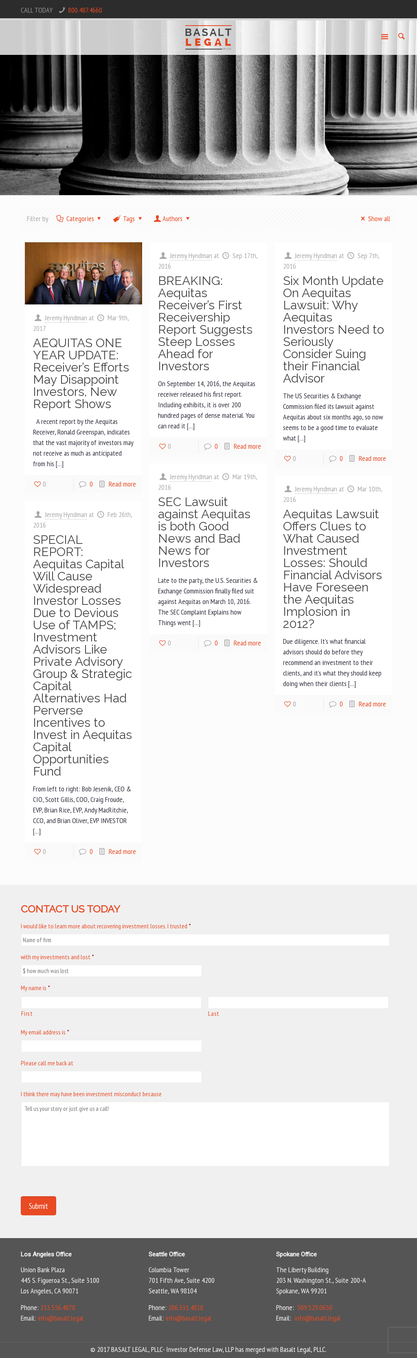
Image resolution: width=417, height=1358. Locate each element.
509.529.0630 (314, 1307)
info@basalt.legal (60, 1318)
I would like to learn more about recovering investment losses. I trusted (106, 926)
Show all (374, 218)
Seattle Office (167, 1254)
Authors (172, 218)
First (27, 1013)
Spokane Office (296, 1254)
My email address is (45, 1032)
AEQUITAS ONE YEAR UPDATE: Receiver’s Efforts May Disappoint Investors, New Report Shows (81, 373)
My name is (35, 988)
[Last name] (298, 1002)
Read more (122, 484)
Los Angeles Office (46, 1254)
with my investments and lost (57, 957)
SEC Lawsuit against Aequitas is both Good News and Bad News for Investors (204, 532)
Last (213, 1013)
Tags (128, 218)
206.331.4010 (185, 1307)
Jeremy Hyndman (66, 317)
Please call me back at (47, 1063)
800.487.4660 (85, 10)
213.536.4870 (57, 1307)
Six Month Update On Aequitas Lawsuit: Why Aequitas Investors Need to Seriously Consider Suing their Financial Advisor (333, 329)
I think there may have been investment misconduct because (91, 1094)
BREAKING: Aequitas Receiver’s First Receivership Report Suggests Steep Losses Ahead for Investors (205, 323)
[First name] (111, 1002)
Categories (79, 218)
